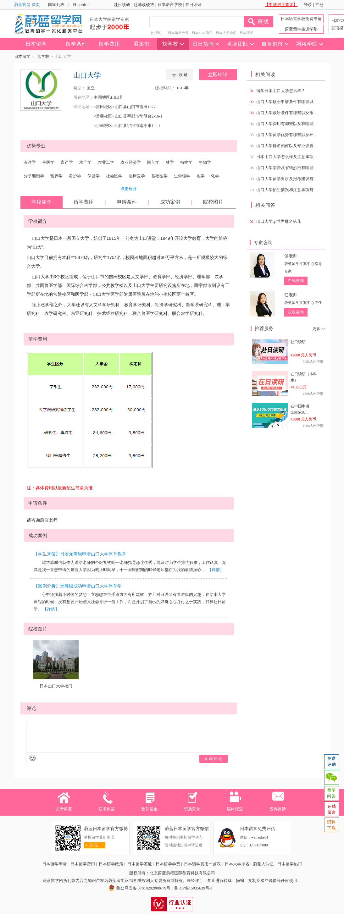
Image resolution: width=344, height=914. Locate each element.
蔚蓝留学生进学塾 (301, 29)
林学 (170, 162)
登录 (308, 4)
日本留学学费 (168, 864)
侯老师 (290, 256)
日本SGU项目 (202, 33)
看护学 (75, 175)
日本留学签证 (139, 864)
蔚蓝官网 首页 (27, 4)
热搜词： (158, 33)
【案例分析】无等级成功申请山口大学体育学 (78, 586)
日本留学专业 (178, 33)
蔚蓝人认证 (263, 864)
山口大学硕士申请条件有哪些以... (286, 101)
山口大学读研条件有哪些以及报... (286, 112)
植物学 (186, 162)
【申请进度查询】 (281, 4)
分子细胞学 (34, 175)
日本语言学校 (170, 4)
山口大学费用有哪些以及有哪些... (286, 123)
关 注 (91, 845)
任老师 (290, 295)
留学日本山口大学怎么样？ (280, 90)
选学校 (43, 56)
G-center (81, 4)
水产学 (85, 162)
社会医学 (114, 175)
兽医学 (48, 162)
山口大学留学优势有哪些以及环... (286, 134)
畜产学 (67, 162)
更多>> (318, 328)
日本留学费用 (82, 864)
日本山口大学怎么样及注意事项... (286, 156)
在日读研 (193, 4)
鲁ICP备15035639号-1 (193, 888)
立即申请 (218, 74)
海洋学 (30, 162)
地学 (201, 175)
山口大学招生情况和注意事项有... (286, 189)
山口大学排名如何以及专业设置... (286, 145)
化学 (215, 175)
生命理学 (182, 175)
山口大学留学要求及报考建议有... (286, 178)
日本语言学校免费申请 (301, 18)
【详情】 (216, 569)
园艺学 (153, 162)
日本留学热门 (289, 864)
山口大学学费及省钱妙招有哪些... (286, 167)
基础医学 (159, 175)
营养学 (56, 175)
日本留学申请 (54, 864)
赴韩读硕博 (144, 4)
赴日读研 (122, 4)
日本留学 (246, 33)
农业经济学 (130, 162)
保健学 (93, 175)
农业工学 (106, 162)
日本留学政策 (111, 864)
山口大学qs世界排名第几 (278, 221)
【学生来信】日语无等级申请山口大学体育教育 (80, 554)
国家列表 (56, 4)
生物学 (205, 162)
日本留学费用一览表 (202, 864)
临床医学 (137, 175)
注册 (319, 4)
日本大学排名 (226, 33)
